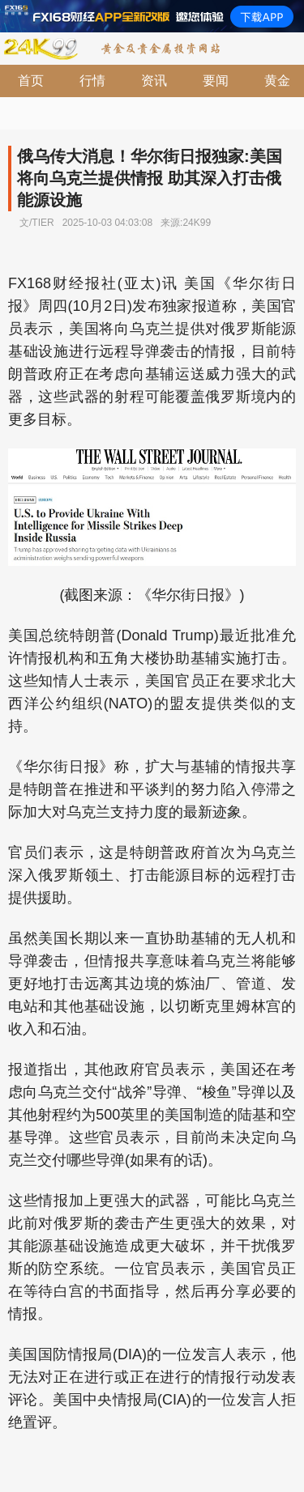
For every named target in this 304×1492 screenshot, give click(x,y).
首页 (31, 80)
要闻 (216, 80)
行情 (92, 80)
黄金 (277, 80)
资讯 (154, 80)
